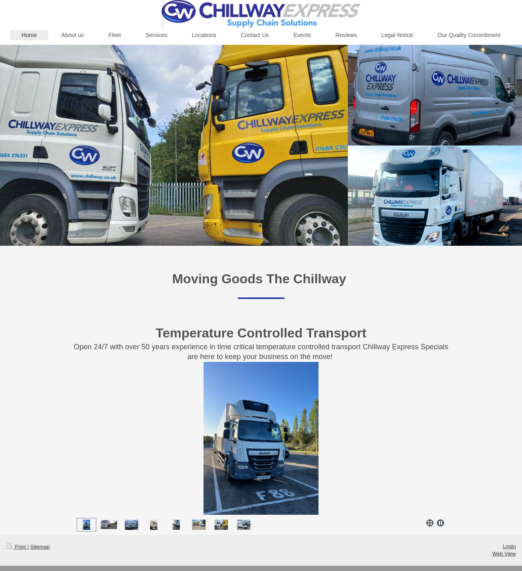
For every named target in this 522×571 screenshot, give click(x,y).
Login (509, 546)
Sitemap (40, 547)
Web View (504, 554)
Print (16, 547)
